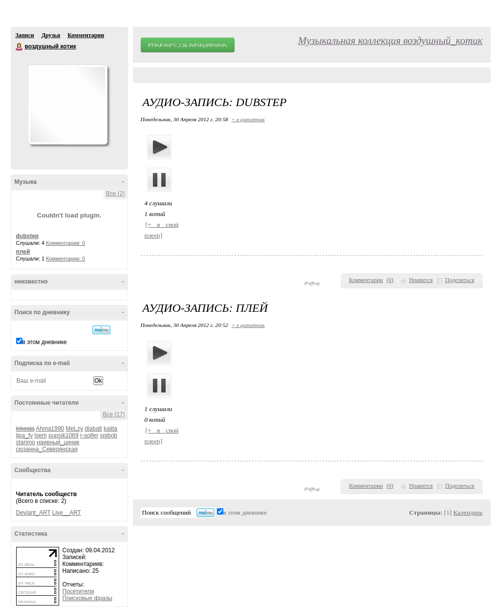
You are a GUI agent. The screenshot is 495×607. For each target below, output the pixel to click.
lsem (41, 435)
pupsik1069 (63, 435)
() (390, 280)
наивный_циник (58, 442)
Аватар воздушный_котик (67, 104)
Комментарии (85, 35)
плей (23, 251)
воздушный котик (19, 47)
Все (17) (114, 414)
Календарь (468, 512)
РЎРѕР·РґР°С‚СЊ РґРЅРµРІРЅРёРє (188, 45)
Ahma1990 (50, 428)
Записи (25, 35)
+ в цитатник (248, 119)
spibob (108, 435)
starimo (25, 442)
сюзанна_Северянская (47, 449)
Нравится (420, 280)
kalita (110, 428)
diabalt (93, 428)
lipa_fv (24, 435)
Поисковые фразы (87, 598)
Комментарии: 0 (65, 243)
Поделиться (459, 280)
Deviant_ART (33, 512)
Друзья (51, 35)
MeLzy (74, 428)
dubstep (27, 236)
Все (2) (115, 193)
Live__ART (66, 512)
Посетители (78, 591)
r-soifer (89, 435)
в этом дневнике (44, 342)
